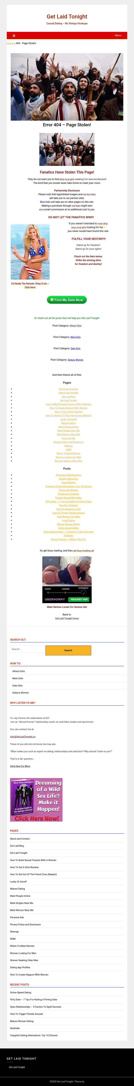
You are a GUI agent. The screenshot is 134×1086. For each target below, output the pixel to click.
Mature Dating (69, 423)
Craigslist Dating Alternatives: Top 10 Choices (68, 486)
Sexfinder (68, 535)
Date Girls (17, 685)
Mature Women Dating (68, 524)
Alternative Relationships (68, 474)
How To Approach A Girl (68, 508)
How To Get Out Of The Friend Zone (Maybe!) (68, 415)
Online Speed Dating (68, 527)
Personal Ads (68, 438)
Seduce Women (20, 692)
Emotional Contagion (68, 493)
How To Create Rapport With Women (68, 407)
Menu (118, 35)
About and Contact (68, 388)
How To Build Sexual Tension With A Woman (68, 404)
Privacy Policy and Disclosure (68, 441)
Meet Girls (17, 678)
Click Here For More (20, 766)
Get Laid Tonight (66, 15)
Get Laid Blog (68, 396)
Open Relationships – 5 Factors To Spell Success (68, 531)
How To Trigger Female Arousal (68, 512)
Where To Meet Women (68, 453)
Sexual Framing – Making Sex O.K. (68, 539)
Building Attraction (68, 478)
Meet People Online (68, 426)
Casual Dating (68, 482)
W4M (68, 449)
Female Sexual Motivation (68, 497)
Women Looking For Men (68, 457)
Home (10, 43)
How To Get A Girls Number (68, 411)
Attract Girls (18, 671)
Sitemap (68, 445)
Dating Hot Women (68, 490)
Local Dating (69, 520)
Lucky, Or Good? (68, 419)
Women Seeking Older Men (68, 460)
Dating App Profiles (68, 392)
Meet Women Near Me (68, 434)
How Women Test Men (68, 516)
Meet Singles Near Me (68, 430)
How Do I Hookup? (68, 505)
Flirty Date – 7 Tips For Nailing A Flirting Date (68, 501)
